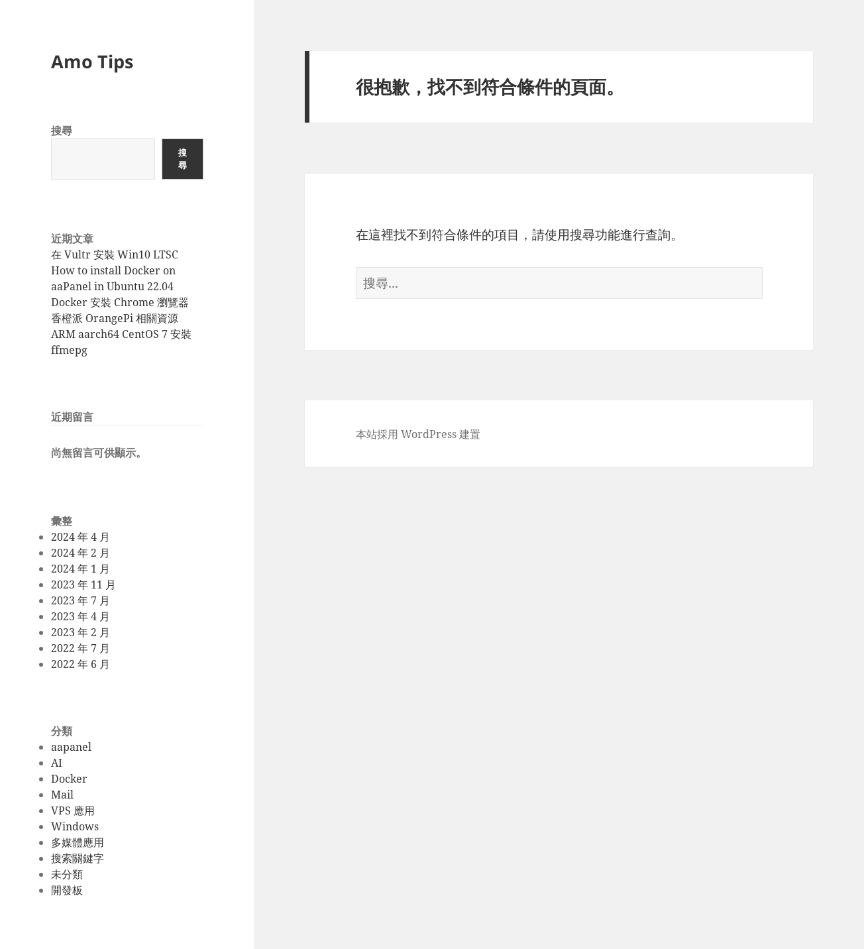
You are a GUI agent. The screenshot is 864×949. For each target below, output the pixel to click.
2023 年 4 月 (80, 616)
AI (56, 762)
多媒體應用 (77, 842)
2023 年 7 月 (80, 600)
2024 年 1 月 (80, 568)
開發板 (67, 890)
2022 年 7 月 (80, 648)
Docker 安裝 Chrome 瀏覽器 (120, 302)
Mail (62, 794)
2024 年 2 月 (80, 552)
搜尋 (61, 130)
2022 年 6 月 (80, 664)
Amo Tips (92, 61)
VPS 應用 (73, 810)
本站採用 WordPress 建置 (418, 434)
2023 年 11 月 (83, 584)
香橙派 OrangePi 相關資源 (114, 318)
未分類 (67, 874)
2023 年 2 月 (80, 632)
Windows (75, 826)
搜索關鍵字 (77, 858)
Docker (69, 778)
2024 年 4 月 (80, 537)
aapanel (71, 747)
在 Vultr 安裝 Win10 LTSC (114, 254)
